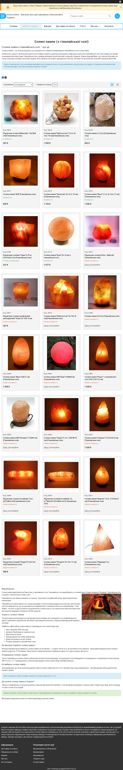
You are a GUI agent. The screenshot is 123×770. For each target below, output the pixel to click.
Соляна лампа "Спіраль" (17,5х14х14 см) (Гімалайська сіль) (101, 439)
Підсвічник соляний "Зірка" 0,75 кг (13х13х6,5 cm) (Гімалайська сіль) (17, 256)
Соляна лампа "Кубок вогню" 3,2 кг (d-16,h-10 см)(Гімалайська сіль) (60, 134)
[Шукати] (110, 16)
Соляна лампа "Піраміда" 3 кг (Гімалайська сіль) (97, 563)
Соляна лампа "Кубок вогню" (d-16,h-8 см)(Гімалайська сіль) (60, 317)
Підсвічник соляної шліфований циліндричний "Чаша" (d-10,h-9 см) (17, 317)
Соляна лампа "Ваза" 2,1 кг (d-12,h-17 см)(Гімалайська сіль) (102, 195)
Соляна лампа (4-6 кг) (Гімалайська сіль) (102, 316)
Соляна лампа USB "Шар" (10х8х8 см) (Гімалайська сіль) (59, 378)
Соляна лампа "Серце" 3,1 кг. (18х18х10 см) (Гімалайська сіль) (60, 439)
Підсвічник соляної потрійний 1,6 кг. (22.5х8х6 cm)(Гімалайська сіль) (18, 500)
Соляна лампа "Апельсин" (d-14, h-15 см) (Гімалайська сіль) (61, 195)
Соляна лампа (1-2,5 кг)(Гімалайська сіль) (100, 134)
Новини (4, 755)
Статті (83, 26)
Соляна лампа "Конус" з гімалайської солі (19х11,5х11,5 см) (100, 378)
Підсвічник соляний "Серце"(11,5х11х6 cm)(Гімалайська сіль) (19, 563)
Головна (13, 26)
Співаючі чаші (38, 759)
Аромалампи (38, 752)
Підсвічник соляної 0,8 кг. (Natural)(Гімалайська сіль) (99, 256)
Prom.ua (73, 769)
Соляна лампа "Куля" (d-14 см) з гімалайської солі (57, 256)
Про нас (94, 26)
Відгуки (47, 26)
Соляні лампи (38, 762)
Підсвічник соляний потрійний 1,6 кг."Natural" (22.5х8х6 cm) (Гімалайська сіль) (60, 501)
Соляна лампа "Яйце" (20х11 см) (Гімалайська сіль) (16, 378)
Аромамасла (38, 755)
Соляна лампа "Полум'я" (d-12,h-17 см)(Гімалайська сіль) (60, 563)
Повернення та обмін (9, 752)
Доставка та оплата (65, 26)
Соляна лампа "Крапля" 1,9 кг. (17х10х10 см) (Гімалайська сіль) (101, 500)
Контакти (109, 26)
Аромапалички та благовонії (44, 749)
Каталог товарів (29, 26)
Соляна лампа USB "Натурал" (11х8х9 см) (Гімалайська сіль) (20, 439)
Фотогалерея (6, 762)
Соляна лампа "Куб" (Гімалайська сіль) (19, 194)
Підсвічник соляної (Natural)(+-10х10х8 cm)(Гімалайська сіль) (19, 134)
